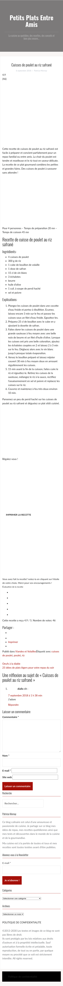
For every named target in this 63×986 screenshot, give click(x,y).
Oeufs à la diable (11, 663)
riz (23, 655)
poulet (17, 655)
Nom (5, 755)
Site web (7, 777)
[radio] (34, 592)
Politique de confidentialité (22, 976)
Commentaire (10, 717)
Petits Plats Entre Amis (31, 21)
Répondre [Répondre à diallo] (13, 704)
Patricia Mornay (40, 70)
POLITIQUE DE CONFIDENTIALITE (21, 922)
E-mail (6, 770)
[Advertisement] (31, 113)
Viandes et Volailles (25, 651)
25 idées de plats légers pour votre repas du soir (28, 667)
